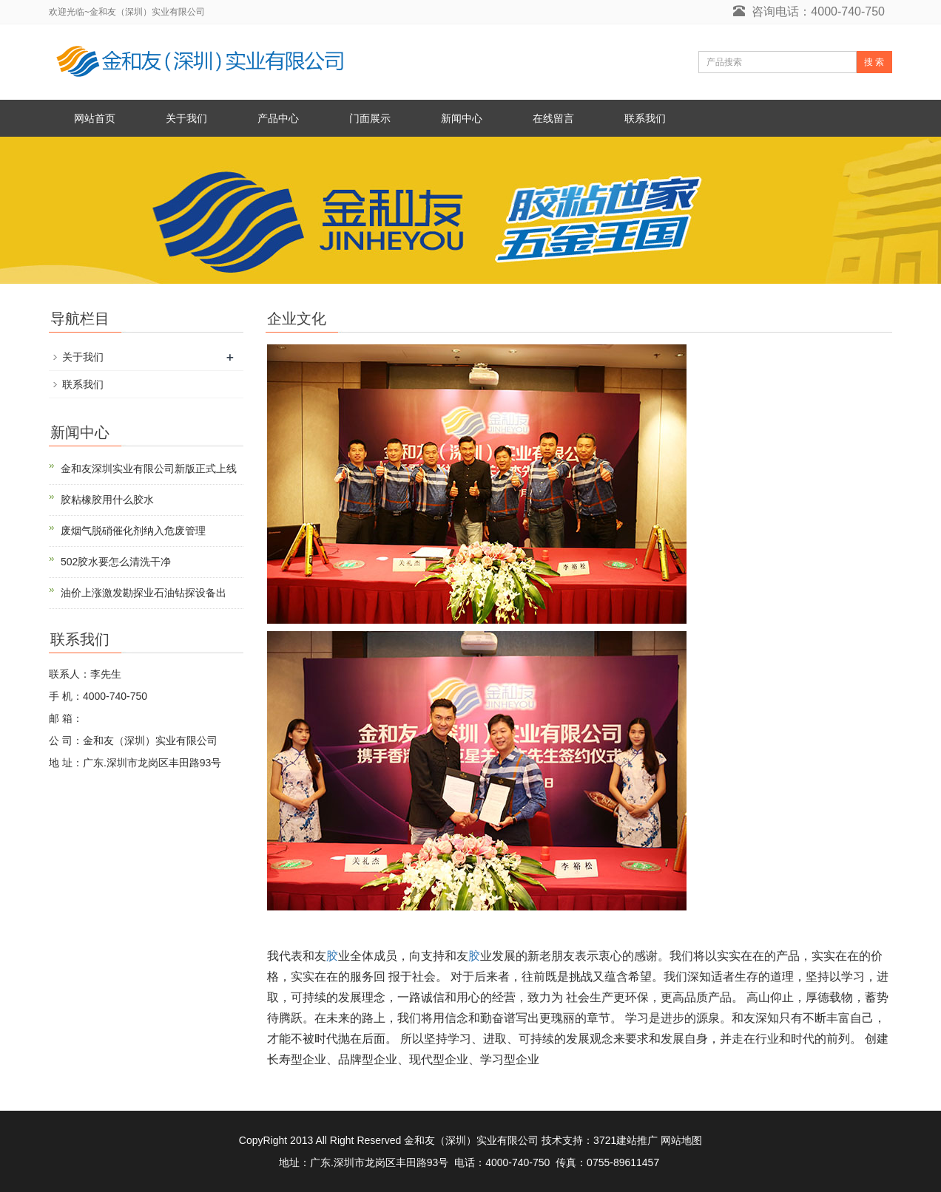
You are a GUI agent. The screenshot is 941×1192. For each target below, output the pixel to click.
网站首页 (94, 118)
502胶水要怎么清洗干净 (116, 562)
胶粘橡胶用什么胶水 (107, 499)
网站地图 (681, 1140)
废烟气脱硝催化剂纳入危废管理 (133, 531)
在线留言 (553, 118)
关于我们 (186, 118)
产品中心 (278, 118)
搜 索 (874, 62)
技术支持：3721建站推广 (600, 1140)
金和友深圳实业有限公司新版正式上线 (149, 468)
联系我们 (645, 118)
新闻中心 (461, 118)
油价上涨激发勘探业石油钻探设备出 (143, 593)
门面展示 (370, 118)
